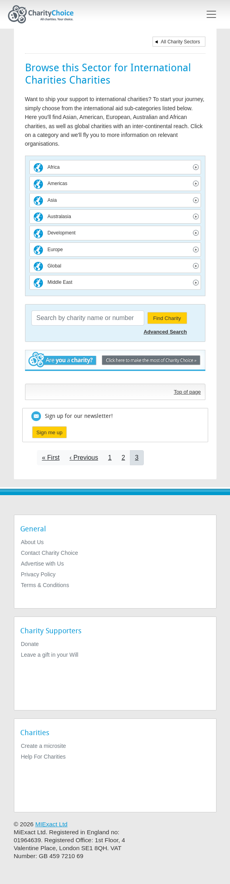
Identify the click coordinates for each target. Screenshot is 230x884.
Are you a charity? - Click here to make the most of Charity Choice (115, 365)
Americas (58, 183)
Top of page (187, 392)
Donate (30, 644)
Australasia (59, 216)
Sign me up (50, 432)
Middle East (60, 282)
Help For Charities (43, 756)
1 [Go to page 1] (110, 457)
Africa (54, 167)
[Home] (44, 14)
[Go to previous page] (84, 457)
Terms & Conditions (45, 585)
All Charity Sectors (180, 42)
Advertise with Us (42, 563)
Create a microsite (43, 746)
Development (62, 233)
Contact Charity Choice (49, 553)
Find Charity (167, 318)
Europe (55, 249)
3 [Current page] (137, 457)
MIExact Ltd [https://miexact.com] (51, 824)
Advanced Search (165, 332)
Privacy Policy (38, 574)
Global (55, 266)
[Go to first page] (51, 457)
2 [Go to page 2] (123, 457)
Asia (52, 200)
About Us (32, 542)
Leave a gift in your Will (50, 655)
